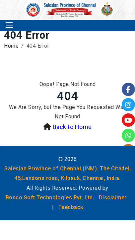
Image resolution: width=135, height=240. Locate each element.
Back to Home (72, 126)
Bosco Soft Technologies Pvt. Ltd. (50, 197)
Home (11, 46)
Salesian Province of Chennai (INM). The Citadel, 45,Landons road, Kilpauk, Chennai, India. (67, 173)
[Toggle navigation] (9, 25)
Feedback (70, 207)
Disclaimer (113, 197)
